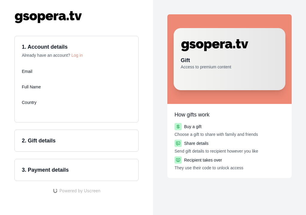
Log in (77, 55)
